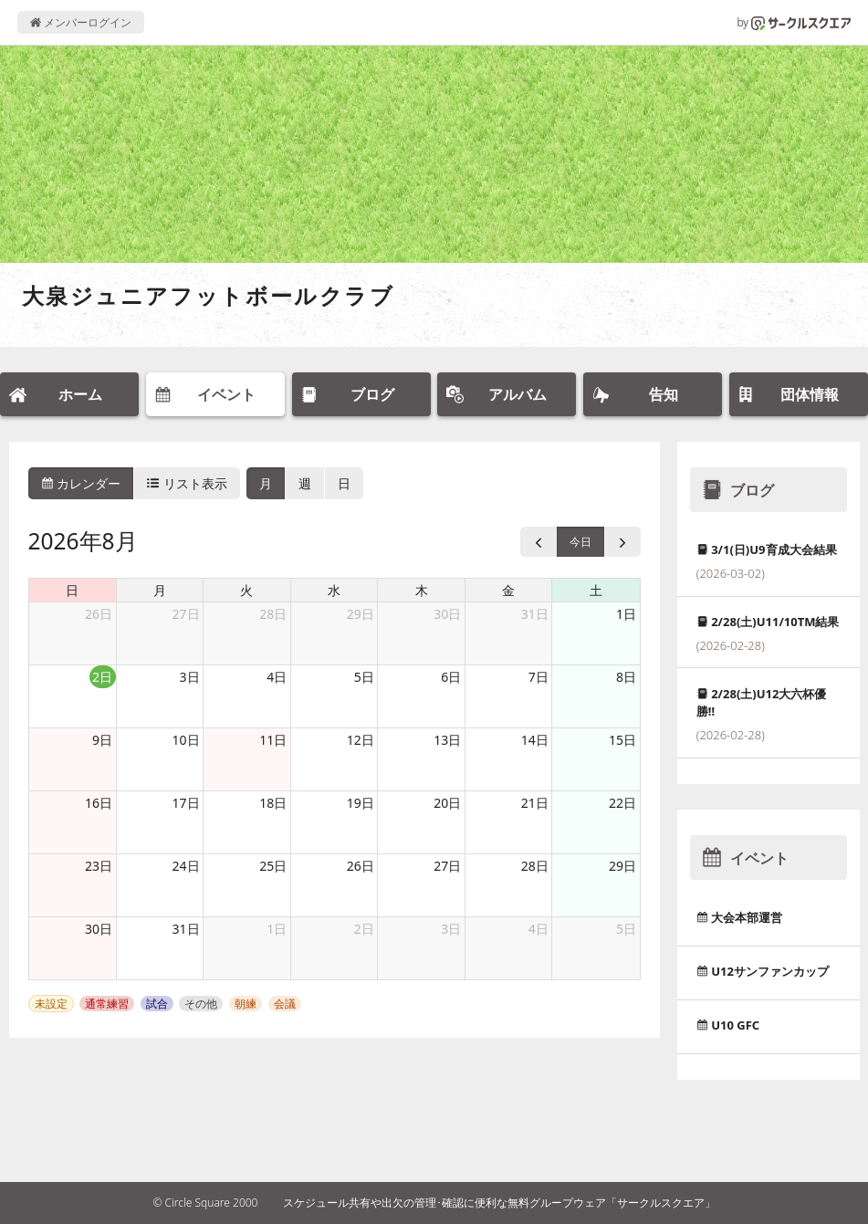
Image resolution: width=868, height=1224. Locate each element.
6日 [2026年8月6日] (451, 676)
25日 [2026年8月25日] (273, 865)
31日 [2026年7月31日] (535, 613)
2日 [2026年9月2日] (364, 928)
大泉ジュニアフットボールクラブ (208, 295)
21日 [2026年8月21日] (535, 802)
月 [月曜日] (159, 590)
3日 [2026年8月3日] (190, 676)
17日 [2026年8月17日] (186, 802)
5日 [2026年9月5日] (626, 928)
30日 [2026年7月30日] (447, 613)
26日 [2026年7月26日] (98, 613)
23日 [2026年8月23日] (98, 865)
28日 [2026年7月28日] (273, 613)
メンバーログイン (80, 22)
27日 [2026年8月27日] (447, 865)
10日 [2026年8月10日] (186, 739)
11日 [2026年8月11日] (273, 739)
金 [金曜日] (508, 590)
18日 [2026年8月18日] (273, 802)
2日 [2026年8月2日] (102, 676)
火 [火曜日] (246, 590)
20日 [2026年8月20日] (447, 802)
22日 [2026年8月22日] (622, 802)
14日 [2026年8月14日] (535, 739)
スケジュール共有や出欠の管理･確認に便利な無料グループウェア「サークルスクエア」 (499, 1202)
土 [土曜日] (596, 590)
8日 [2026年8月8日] (626, 676)
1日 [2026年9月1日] (277, 928)
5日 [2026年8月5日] (364, 676)
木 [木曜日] (421, 590)
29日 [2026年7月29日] (360, 613)
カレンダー (81, 483)
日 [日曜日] (72, 590)
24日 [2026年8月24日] (186, 865)
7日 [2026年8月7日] (538, 676)
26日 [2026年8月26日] (360, 865)
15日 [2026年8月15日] (622, 739)
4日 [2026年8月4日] (277, 676)
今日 (580, 541)
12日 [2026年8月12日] (360, 739)
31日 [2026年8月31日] (186, 928)
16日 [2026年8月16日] (98, 802)
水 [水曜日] (334, 590)
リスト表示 (187, 483)
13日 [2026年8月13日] (447, 739)
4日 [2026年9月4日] (538, 928)
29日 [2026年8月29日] (622, 865)
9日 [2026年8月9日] (102, 739)
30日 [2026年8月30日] (98, 928)
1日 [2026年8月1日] (626, 613)
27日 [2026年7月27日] (186, 613)
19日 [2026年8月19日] (360, 802)
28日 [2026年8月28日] (535, 865)
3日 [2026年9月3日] (451, 928)
